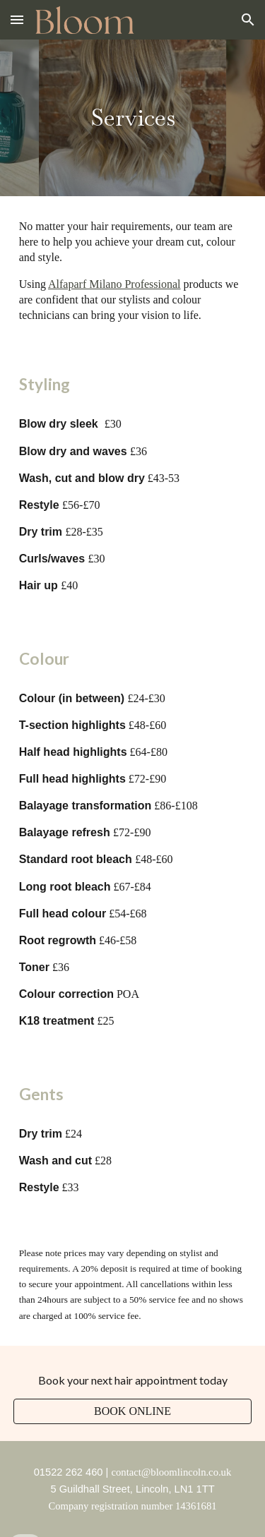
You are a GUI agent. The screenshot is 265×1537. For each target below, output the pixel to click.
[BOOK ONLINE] (133, 1411)
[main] (132, 118)
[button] (17, 19)
